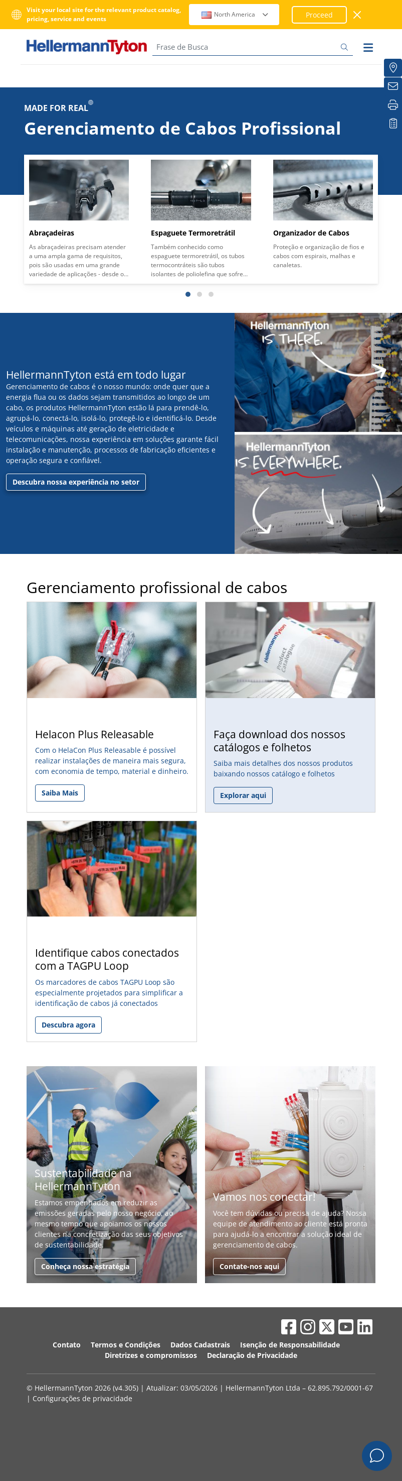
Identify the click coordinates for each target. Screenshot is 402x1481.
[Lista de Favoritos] (393, 124)
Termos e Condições (125, 1344)
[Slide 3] (211, 294)
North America (235, 14)
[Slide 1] (187, 294)
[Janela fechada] (357, 15)
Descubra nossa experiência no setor (76, 482)
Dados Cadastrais (200, 1344)
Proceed (319, 15)
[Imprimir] (393, 105)
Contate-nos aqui (249, 1266)
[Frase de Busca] (252, 47)
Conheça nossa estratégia (85, 1266)
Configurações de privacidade (82, 1398)
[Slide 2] (199, 294)
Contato (67, 1344)
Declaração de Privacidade (252, 1355)
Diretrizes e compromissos (151, 1355)
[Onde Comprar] (393, 68)
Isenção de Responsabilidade (290, 1344)
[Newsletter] (393, 86)
